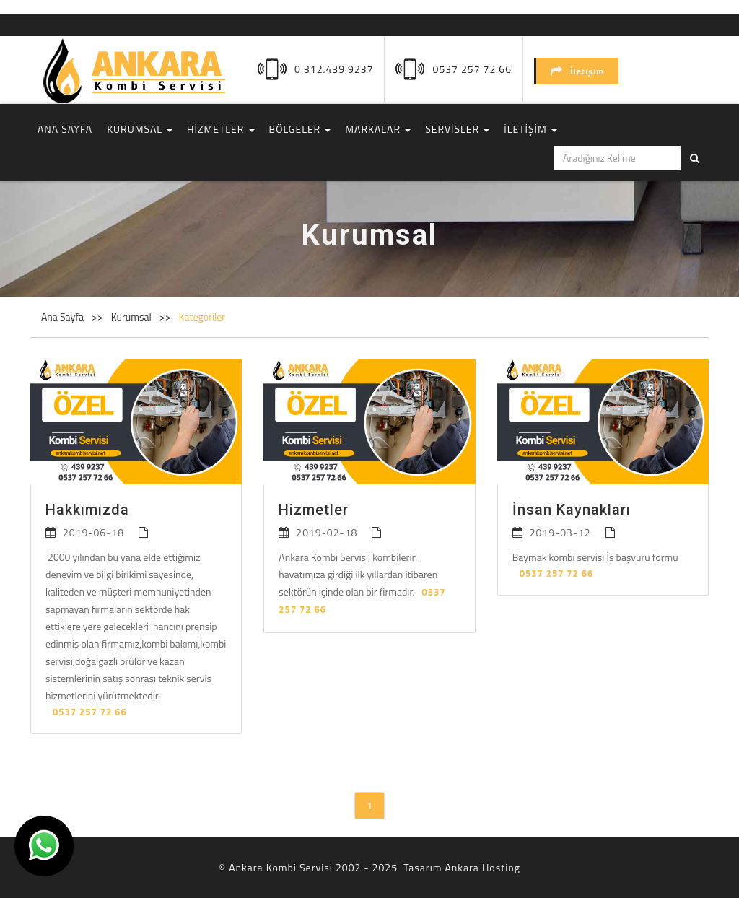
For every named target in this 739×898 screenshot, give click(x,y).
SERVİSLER (457, 128)
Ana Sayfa (62, 316)
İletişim (577, 71)
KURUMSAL (139, 128)
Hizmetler (314, 509)
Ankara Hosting (482, 867)
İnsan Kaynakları (571, 509)
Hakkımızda (87, 509)
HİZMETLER (220, 128)
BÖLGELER (300, 128)
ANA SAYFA (65, 128)
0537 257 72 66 (472, 69)
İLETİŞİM (530, 128)
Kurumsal (132, 316)
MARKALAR (378, 128)
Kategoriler (202, 316)
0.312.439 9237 (333, 69)
